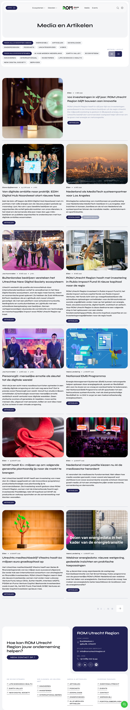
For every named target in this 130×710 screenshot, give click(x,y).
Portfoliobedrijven (111, 701)
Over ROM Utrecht (109, 684)
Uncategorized (47, 47)
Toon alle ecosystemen (17, 53)
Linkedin (85, 664)
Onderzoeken (11, 47)
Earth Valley (73, 53)
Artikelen (57, 43)
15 (108, 608)
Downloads (74, 43)
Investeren (48, 58)
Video (63, 47)
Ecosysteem (91, 53)
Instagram (79, 664)
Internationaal (28, 58)
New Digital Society (19, 693)
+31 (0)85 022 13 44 (88, 659)
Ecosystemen (37, 8)
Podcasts (29, 47)
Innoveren (10, 58)
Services (35, 62)
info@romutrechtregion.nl (92, 651)
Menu (12, 8)
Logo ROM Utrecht (71, 8)
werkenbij (42, 43)
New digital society (15, 62)
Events (95, 8)
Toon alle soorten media (18, 43)
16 (112, 608)
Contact (104, 693)
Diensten (51, 8)
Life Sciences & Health (20, 684)
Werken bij (106, 697)
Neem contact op (21, 657)
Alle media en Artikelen (77, 702)
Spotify (96, 664)
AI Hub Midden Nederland (48, 53)
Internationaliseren (50, 695)
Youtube (90, 664)
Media (87, 8)
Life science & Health (70, 58)
